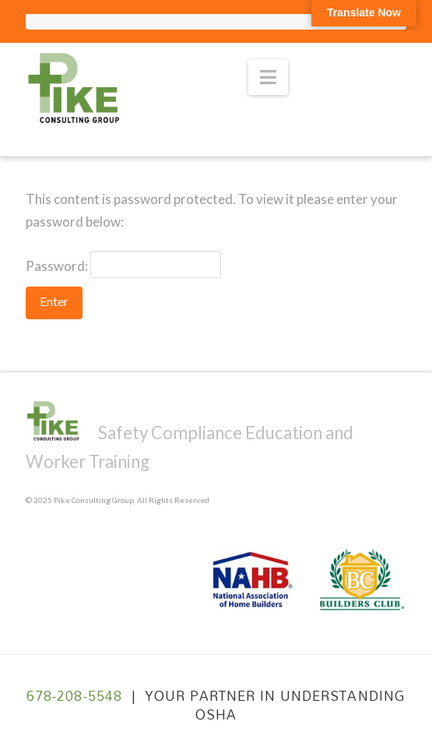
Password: (123, 264)
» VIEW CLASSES (347, 57)
